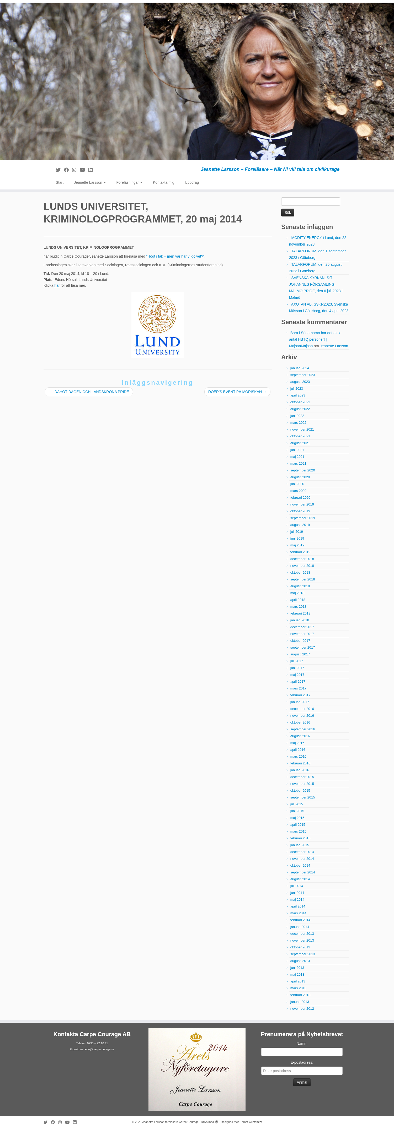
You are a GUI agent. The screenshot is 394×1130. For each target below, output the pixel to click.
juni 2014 (297, 893)
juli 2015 (296, 804)
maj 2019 (297, 545)
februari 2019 (300, 552)
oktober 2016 (300, 722)
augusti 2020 (300, 477)
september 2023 (302, 375)
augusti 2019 (300, 525)
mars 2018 (298, 607)
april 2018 (297, 600)
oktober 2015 (300, 790)
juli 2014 (296, 886)
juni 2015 (297, 811)
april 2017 (297, 681)
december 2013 (302, 934)
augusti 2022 (300, 409)
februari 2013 (300, 995)
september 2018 (302, 579)
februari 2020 (300, 497)
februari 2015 (300, 838)
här (57, 285)
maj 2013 (297, 974)
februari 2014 (300, 920)
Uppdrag (192, 182)
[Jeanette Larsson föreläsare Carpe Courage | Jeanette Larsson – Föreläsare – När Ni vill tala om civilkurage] (197, 81)
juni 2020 (297, 484)
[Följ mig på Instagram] (76, 170)
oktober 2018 (300, 572)
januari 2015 (299, 845)
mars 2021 (298, 463)
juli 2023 (296, 388)
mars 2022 (298, 423)
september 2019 (302, 518)
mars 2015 (298, 831)
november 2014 (302, 859)
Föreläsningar (129, 182)
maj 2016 (297, 743)
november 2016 (302, 716)
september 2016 (302, 729)
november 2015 (302, 784)
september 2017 (302, 647)
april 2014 (297, 906)
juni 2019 (297, 538)
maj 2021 (297, 457)
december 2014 (302, 852)
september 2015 (302, 797)
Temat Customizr (251, 1121)
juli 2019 (296, 532)
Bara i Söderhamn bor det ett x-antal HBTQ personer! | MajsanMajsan (315, 339)
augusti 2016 (300, 736)
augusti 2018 (300, 586)
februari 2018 (300, 613)
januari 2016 (299, 770)
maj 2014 (297, 899)
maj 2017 (297, 675)
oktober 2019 (300, 511)
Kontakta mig (163, 182)
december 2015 (302, 777)
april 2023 (297, 395)
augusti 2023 (300, 382)
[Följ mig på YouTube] (84, 170)
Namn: (301, 1043)
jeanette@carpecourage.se (97, 1049)
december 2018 (302, 559)
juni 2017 (297, 668)
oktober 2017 (300, 641)
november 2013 (302, 940)
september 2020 (302, 470)
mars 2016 (298, 756)
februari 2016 (300, 763)
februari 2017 (300, 695)
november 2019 (302, 504)
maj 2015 (297, 818)
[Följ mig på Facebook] (68, 170)
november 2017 (302, 634)
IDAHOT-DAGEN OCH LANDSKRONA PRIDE (89, 392)
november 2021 (302, 429)
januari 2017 (299, 702)
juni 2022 (297, 416)
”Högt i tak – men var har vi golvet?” (175, 256)
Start (60, 182)
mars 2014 (298, 913)
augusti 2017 (300, 654)
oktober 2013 (300, 947)
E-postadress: (302, 1062)
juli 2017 (296, 661)
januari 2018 (299, 620)
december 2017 (302, 627)
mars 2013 (298, 988)
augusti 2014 (300, 879)
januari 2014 (299, 927)
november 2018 (302, 566)
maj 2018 (297, 593)
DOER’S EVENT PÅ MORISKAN (237, 392)
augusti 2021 (300, 443)
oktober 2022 (300, 402)
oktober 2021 (300, 436)
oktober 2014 (300, 865)
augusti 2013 (300, 961)
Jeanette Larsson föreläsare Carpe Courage (170, 1121)
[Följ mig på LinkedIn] (92, 170)
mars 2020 (298, 491)
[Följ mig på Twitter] (60, 170)
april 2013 (297, 981)
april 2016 (297, 750)
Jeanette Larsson (90, 182)
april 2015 (297, 825)
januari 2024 (299, 368)
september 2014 (302, 872)
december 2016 (302, 709)
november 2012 (302, 1009)
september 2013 (302, 954)
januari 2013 (299, 1002)
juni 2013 (297, 968)
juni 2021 (297, 450)
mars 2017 (298, 688)
